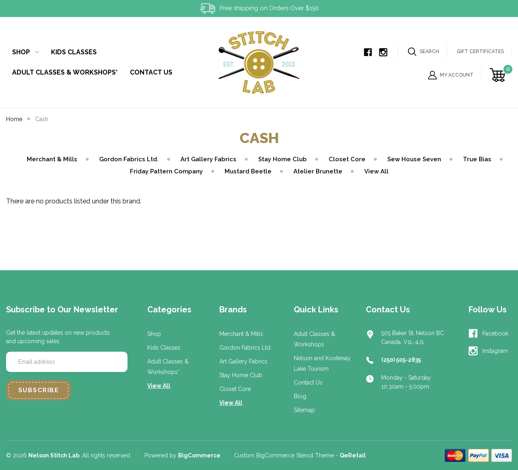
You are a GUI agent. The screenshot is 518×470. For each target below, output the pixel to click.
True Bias (477, 159)
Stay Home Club (282, 159)
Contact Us (151, 72)
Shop (25, 52)
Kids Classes (74, 52)
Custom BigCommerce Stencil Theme (284, 455)
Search (423, 51)
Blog (300, 396)
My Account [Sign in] (450, 75)
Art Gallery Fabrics (208, 159)
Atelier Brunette (317, 171)
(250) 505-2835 (401, 360)
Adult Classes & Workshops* (65, 72)
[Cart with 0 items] (499, 75)
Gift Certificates (480, 51)
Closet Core (347, 159)
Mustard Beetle (248, 171)
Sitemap (304, 410)
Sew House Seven (414, 159)
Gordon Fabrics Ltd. (129, 159)
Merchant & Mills (52, 159)
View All (376, 171)
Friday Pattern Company (166, 171)
